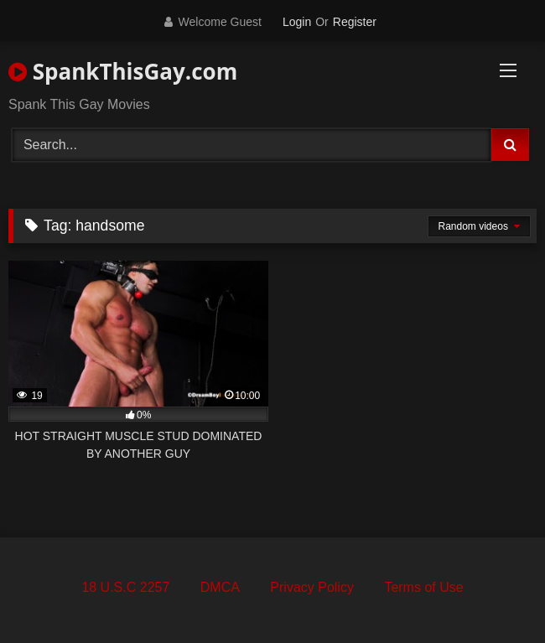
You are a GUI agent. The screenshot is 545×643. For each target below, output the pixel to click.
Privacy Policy (312, 587)
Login (297, 22)
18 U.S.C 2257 (125, 587)
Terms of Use (423, 587)
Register (354, 22)
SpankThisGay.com (122, 71)
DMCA (220, 587)
